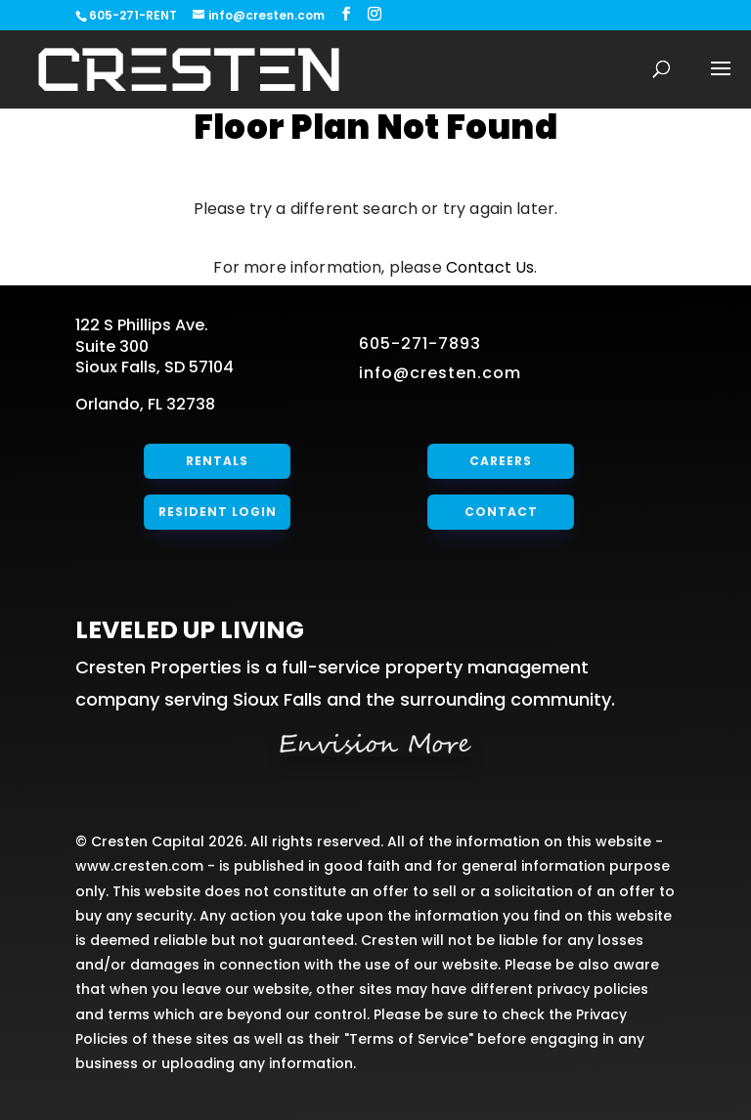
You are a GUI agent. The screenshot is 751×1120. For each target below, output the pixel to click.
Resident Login (216, 511)
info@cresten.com (440, 373)
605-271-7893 (420, 343)
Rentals (216, 460)
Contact (500, 511)
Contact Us (490, 267)
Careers (501, 460)
